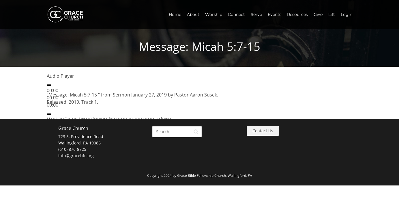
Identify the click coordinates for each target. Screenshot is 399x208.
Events (274, 14)
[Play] (49, 85)
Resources (297, 14)
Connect (236, 14)
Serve (256, 14)
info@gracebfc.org (76, 155)
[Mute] (49, 114)
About (193, 14)
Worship (213, 14)
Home (175, 14)
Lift (331, 14)
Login (346, 14)
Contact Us (262, 130)
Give (318, 14)
